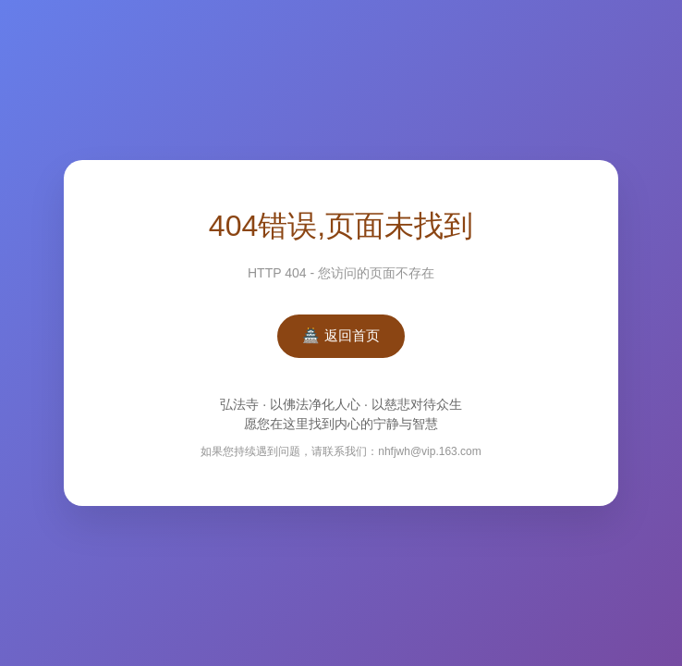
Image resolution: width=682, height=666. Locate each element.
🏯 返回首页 (340, 335)
